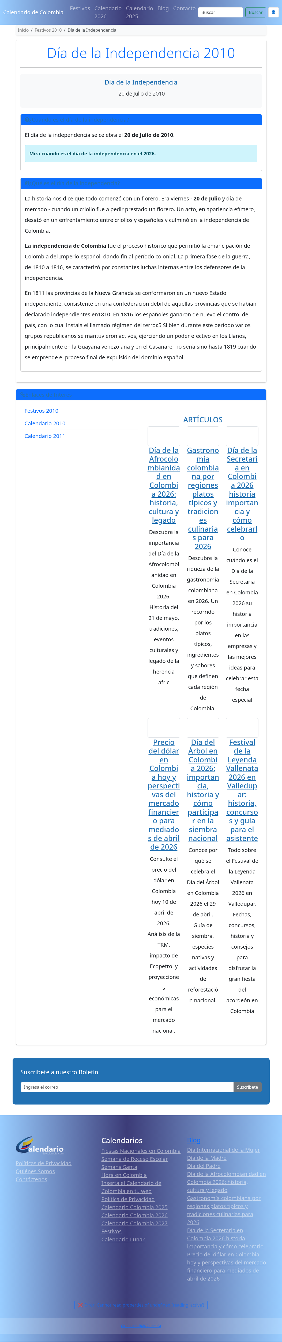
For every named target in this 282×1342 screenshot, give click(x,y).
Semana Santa (119, 1167)
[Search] (220, 12)
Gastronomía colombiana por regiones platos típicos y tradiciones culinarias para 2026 (203, 498)
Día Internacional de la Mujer (223, 1150)
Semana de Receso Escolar (134, 1159)
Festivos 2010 (41, 410)
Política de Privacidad (128, 1199)
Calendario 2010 (45, 423)
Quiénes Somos (35, 1171)
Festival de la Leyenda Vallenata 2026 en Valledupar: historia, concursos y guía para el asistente (242, 791)
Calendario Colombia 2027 (134, 1223)
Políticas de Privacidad (44, 1163)
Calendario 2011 (45, 436)
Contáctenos (31, 1179)
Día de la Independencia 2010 (141, 52)
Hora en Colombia (124, 1175)
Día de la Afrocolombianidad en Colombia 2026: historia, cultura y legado (164, 485)
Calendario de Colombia (33, 12)
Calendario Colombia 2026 (134, 1215)
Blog (163, 8)
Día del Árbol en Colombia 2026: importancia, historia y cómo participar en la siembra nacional (203, 791)
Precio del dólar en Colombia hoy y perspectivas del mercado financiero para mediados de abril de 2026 (164, 795)
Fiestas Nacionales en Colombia (141, 1151)
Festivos (80, 8)
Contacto (184, 8)
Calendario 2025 (139, 12)
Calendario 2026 (108, 12)
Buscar (255, 12)
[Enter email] (127, 1088)
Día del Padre (204, 1166)
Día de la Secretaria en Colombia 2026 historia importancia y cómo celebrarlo (242, 494)
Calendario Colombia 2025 (134, 1207)
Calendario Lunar (123, 1240)
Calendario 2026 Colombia (141, 1326)
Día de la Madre (207, 1158)
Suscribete (247, 1088)
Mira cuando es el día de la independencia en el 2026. (92, 153)
